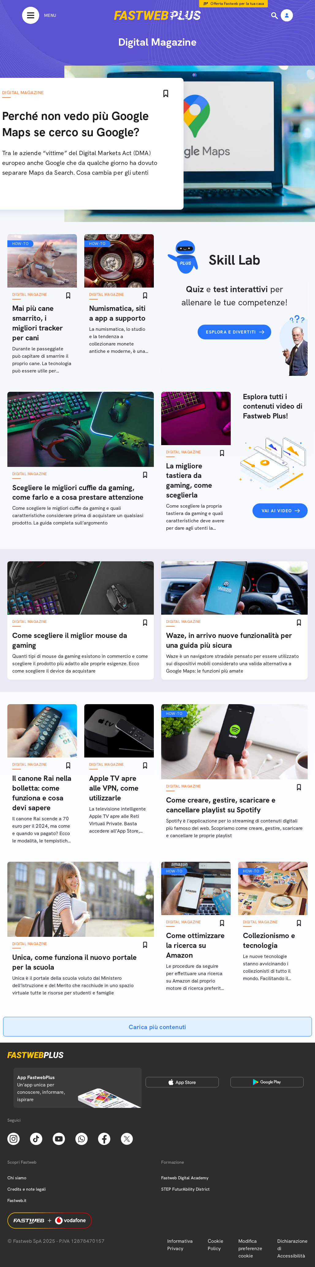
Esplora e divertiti (231, 332)
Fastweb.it (16, 1200)
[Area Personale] (287, 16)
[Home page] (157, 15)
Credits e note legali (26, 1189)
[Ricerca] (275, 16)
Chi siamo (16, 1178)
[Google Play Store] (267, 1082)
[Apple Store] (182, 1082)
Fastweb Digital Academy (184, 1178)
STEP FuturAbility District (185, 1189)
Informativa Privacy (180, 1245)
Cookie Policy (215, 1245)
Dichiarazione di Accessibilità (292, 1248)
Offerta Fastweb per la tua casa (237, 3)
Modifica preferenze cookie (250, 1248)
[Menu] (39, 15)
